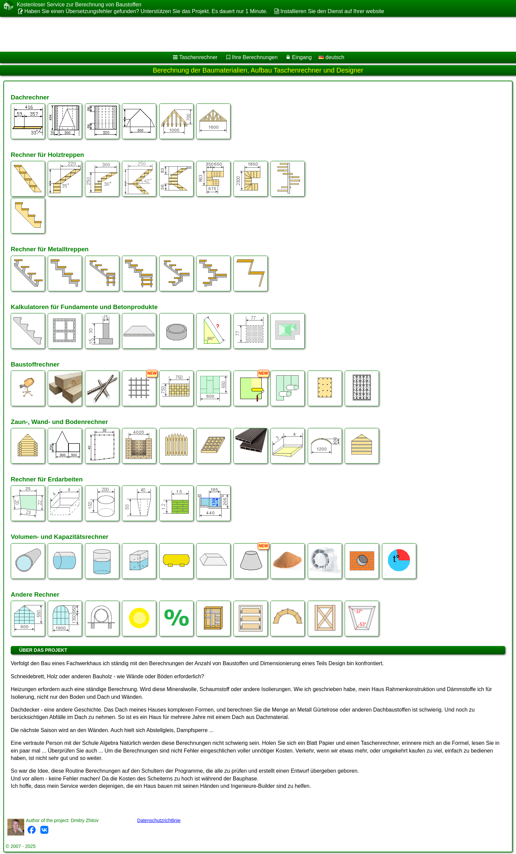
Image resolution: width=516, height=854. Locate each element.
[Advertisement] (203, 34)
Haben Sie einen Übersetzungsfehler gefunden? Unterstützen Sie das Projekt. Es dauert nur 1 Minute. (145, 11)
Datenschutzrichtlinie (158, 820)
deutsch (331, 57)
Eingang (302, 57)
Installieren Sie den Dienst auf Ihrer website (332, 11)
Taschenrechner (198, 57)
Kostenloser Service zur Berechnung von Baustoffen (79, 5)
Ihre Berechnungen (254, 57)
